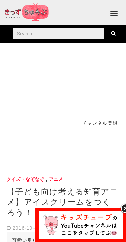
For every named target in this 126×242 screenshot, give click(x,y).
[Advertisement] (63, 150)
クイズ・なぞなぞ (25, 179)
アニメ (56, 179)
